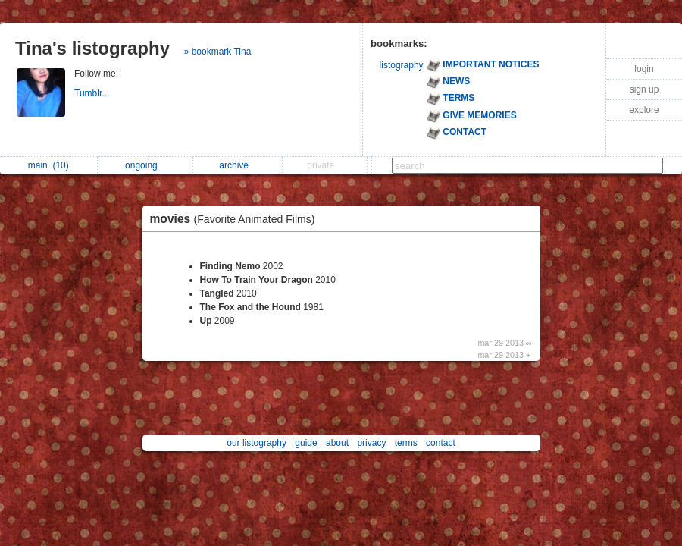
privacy (371, 443)
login (643, 69)
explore (644, 110)
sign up (644, 89)
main (48, 165)
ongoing (145, 165)
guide (306, 443)
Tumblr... (93, 93)
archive (237, 165)
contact (440, 443)
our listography (256, 443)
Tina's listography (92, 48)
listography (402, 65)
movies (236, 218)
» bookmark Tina (218, 51)
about (337, 443)
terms (406, 443)
